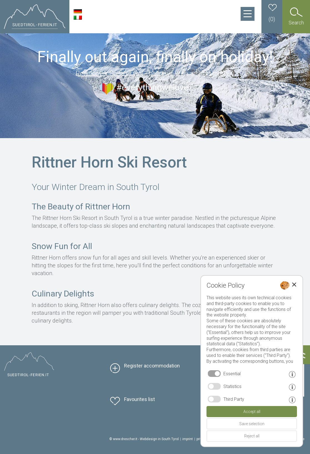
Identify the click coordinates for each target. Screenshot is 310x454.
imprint (187, 439)
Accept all (251, 411)
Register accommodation (152, 366)
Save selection (251, 424)
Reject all (251, 436)
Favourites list (139, 399)
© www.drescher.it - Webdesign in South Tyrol (144, 439)
